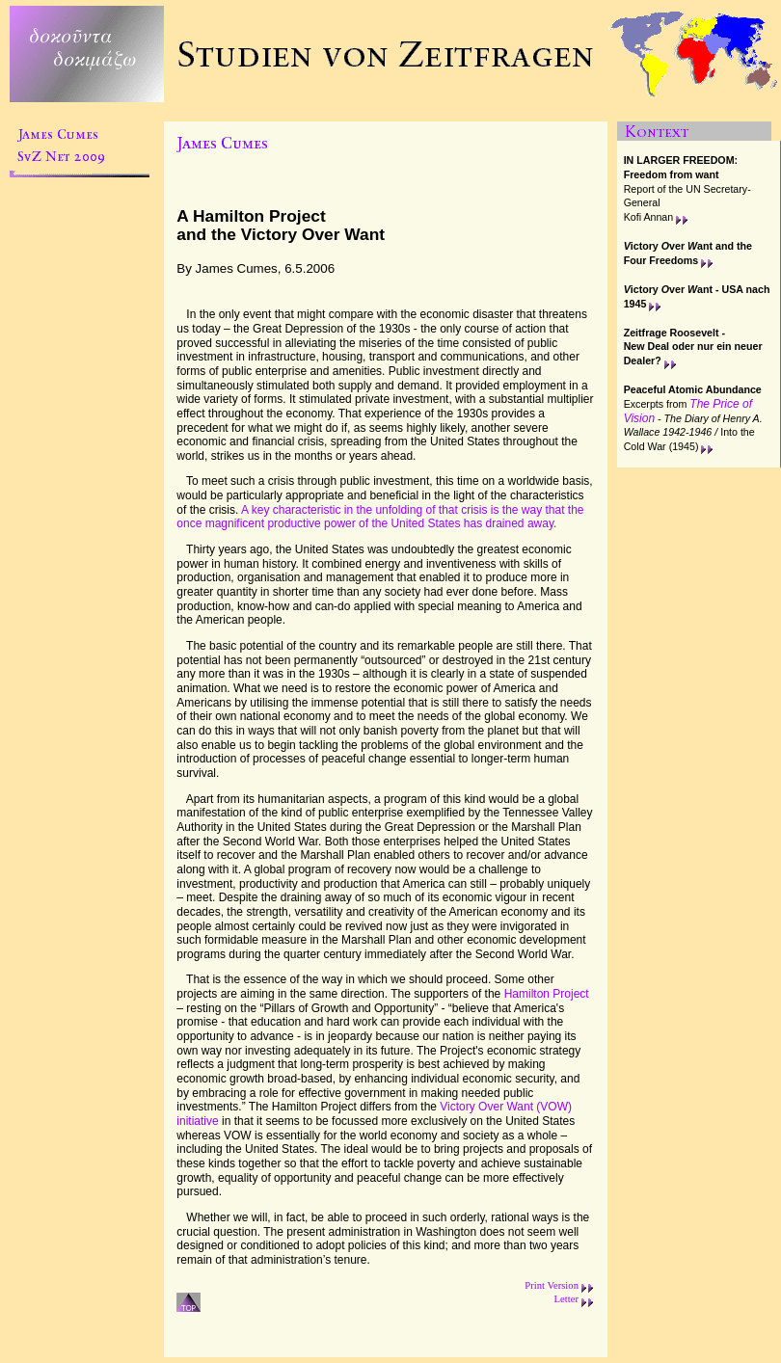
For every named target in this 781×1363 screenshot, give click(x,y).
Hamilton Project (546, 994)
